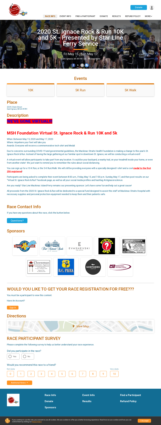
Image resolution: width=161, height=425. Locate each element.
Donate (138, 7)
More (148, 16)
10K (30, 90)
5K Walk (130, 90)
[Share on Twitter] (78, 65)
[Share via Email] (82, 65)
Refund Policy (132, 16)
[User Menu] (151, 7)
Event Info (65, 16)
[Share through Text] (87, 65)
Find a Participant (85, 16)
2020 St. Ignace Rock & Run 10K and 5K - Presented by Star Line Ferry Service (80, 37)
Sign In (12, 307)
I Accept (144, 420)
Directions (95, 59)
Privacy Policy (37, 422)
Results (116, 16)
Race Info (50, 16)
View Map (80, 326)
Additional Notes (19, 383)
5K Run (80, 90)
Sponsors (50, 407)
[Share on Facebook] (73, 65)
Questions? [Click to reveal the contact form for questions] (17, 220)
